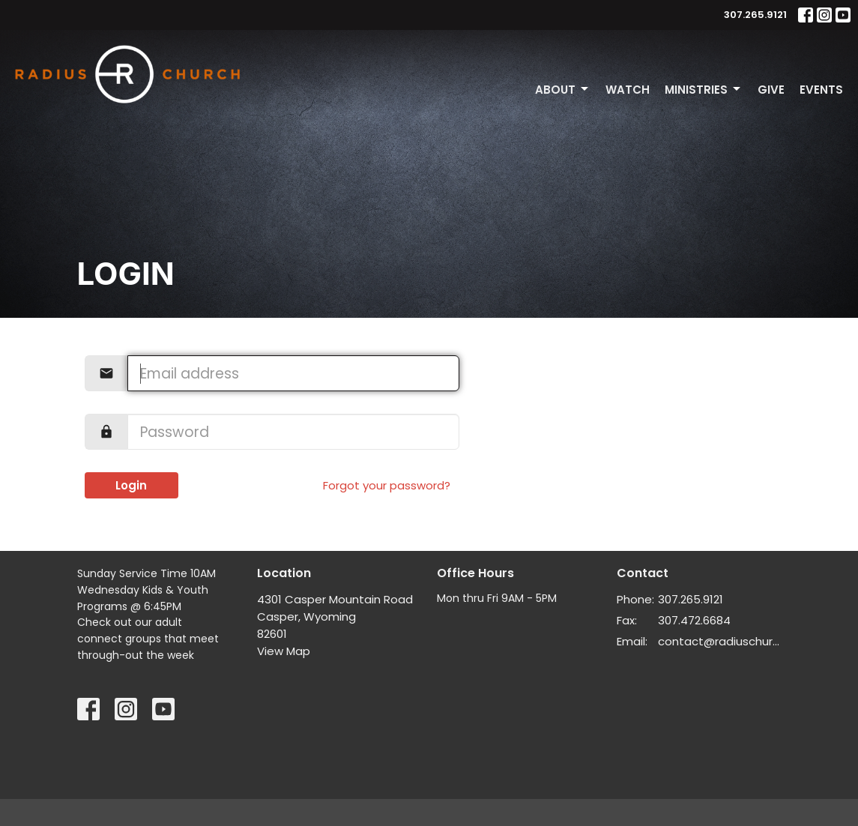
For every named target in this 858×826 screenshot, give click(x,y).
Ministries (704, 89)
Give (771, 89)
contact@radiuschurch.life (720, 641)
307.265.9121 (755, 14)
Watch (627, 89)
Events (821, 89)
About (562, 89)
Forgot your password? (386, 485)
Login (131, 485)
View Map (283, 651)
